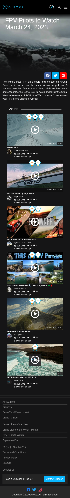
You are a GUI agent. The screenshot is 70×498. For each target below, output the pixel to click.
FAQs (6, 447)
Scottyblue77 (19, 334)
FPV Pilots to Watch (13, 435)
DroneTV (7, 407)
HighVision (18, 197)
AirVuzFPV (18, 380)
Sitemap (7, 463)
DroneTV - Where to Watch (17, 412)
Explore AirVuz (10, 440)
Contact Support (54, 479)
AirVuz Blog (9, 401)
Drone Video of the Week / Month (20, 429)
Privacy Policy (10, 457)
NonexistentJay (20, 151)
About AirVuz (19, 447)
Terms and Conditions (14, 452)
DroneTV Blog (10, 417)
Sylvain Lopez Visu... (22, 243)
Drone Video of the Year (15, 424)
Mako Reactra (19, 288)
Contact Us (8, 469)
